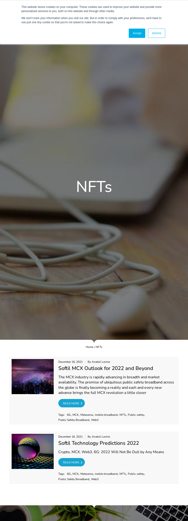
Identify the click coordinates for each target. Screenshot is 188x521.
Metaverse (86, 414)
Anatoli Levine (101, 361)
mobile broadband (106, 414)
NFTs (122, 414)
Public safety (136, 414)
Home (89, 347)
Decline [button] (156, 33)
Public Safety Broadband (73, 420)
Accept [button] (137, 33)
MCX (76, 414)
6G (69, 414)
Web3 (95, 420)
